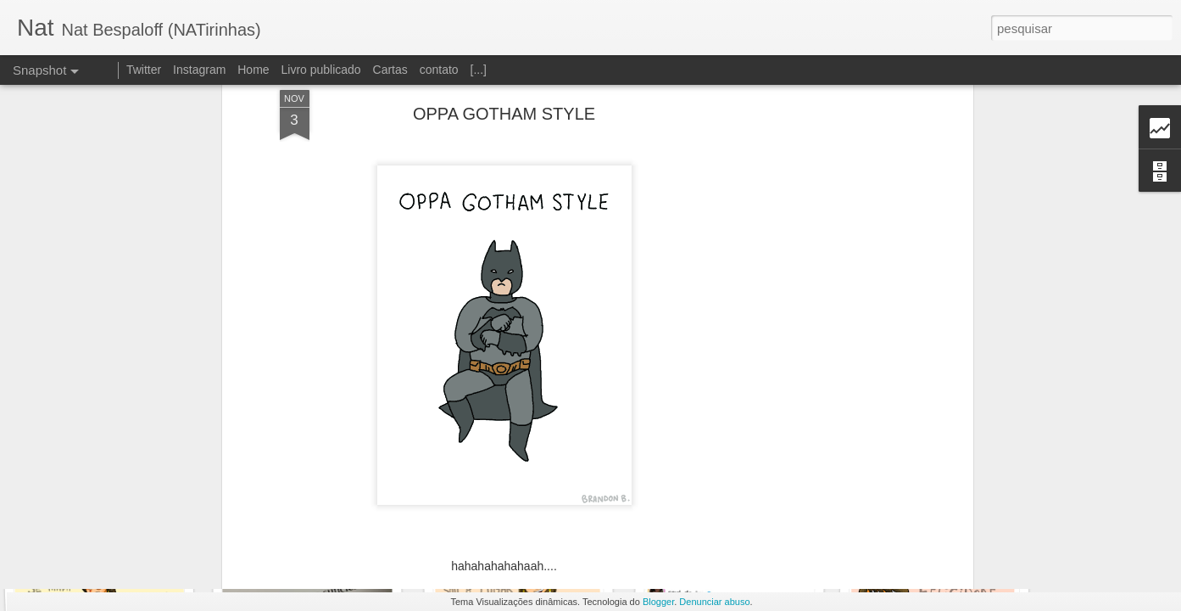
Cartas (390, 69)
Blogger (658, 602)
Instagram (199, 69)
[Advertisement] (822, 267)
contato (439, 69)
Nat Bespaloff (600, 517)
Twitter (143, 69)
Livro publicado (320, 69)
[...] (479, 69)
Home (253, 69)
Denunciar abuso (714, 602)
